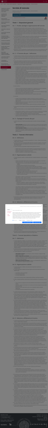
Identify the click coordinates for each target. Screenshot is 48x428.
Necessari (15, 220)
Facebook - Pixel (29, 220)
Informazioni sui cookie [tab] (9, 212)
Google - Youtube (22, 220)
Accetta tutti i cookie (37, 222)
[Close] (41, 205)
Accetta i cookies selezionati (27, 222)
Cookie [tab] (8, 209)
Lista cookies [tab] (8, 215)
